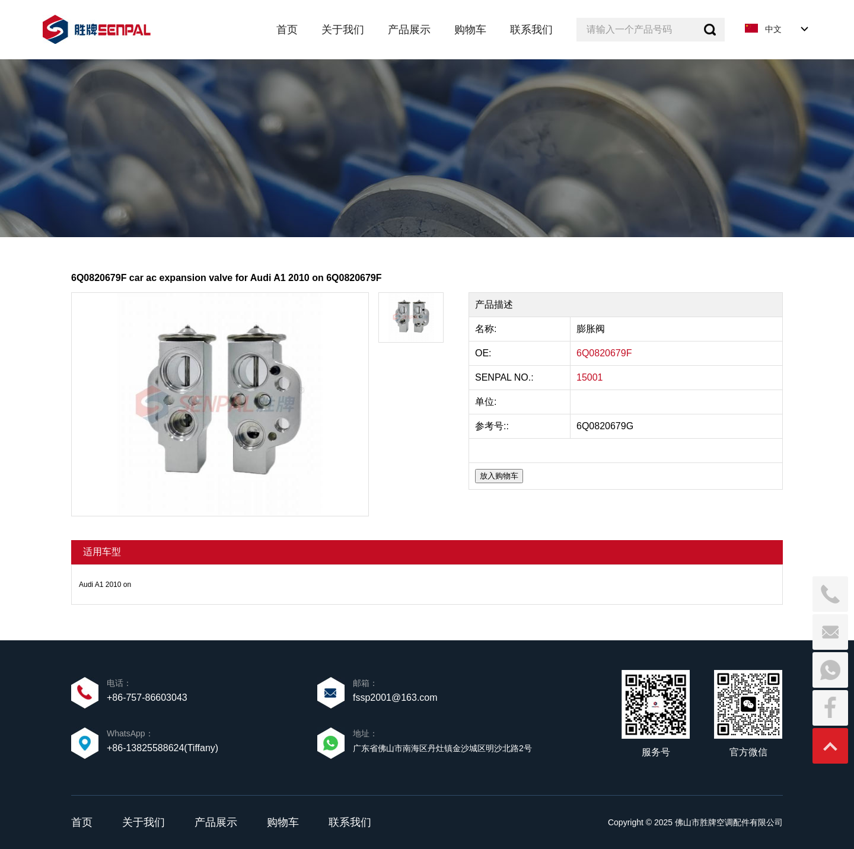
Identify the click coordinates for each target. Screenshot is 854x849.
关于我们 (143, 822)
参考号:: (493, 426)
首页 (82, 822)
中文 (773, 29)
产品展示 (216, 822)
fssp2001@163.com (395, 697)
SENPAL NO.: (504, 377)
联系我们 (350, 822)
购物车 (283, 822)
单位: (487, 402)
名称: (487, 329)
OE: (484, 353)
